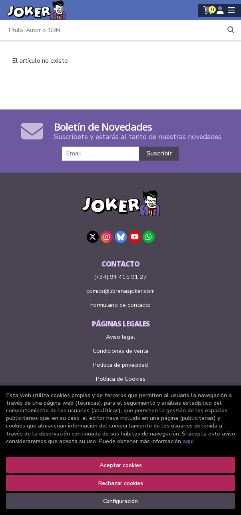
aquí (188, 441)
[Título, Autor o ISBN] (110, 30)
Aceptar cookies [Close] (121, 465)
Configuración (120, 501)
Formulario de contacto (120, 305)
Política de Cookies (120, 379)
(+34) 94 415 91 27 (120, 277)
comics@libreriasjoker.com (120, 291)
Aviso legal (120, 337)
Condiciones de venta (120, 351)
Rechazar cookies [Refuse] (120, 483)
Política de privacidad (120, 365)
